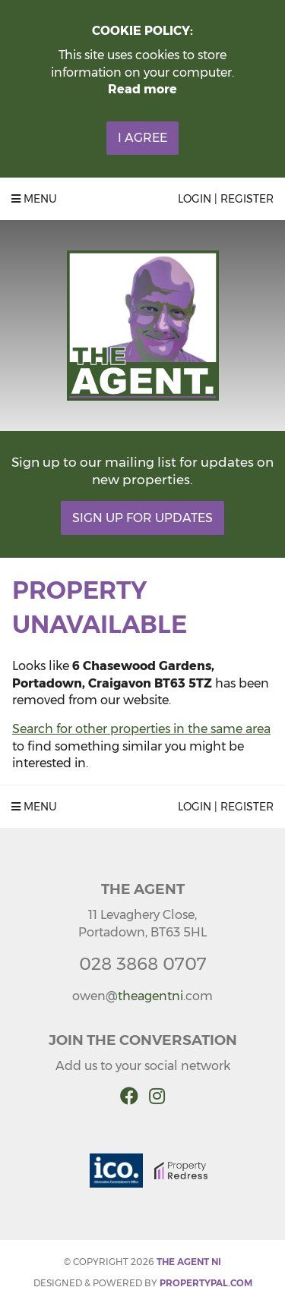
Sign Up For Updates (142, 518)
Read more (142, 89)
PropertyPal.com (206, 1283)
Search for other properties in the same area (141, 729)
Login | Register (226, 199)
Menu (34, 199)
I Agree (142, 138)
